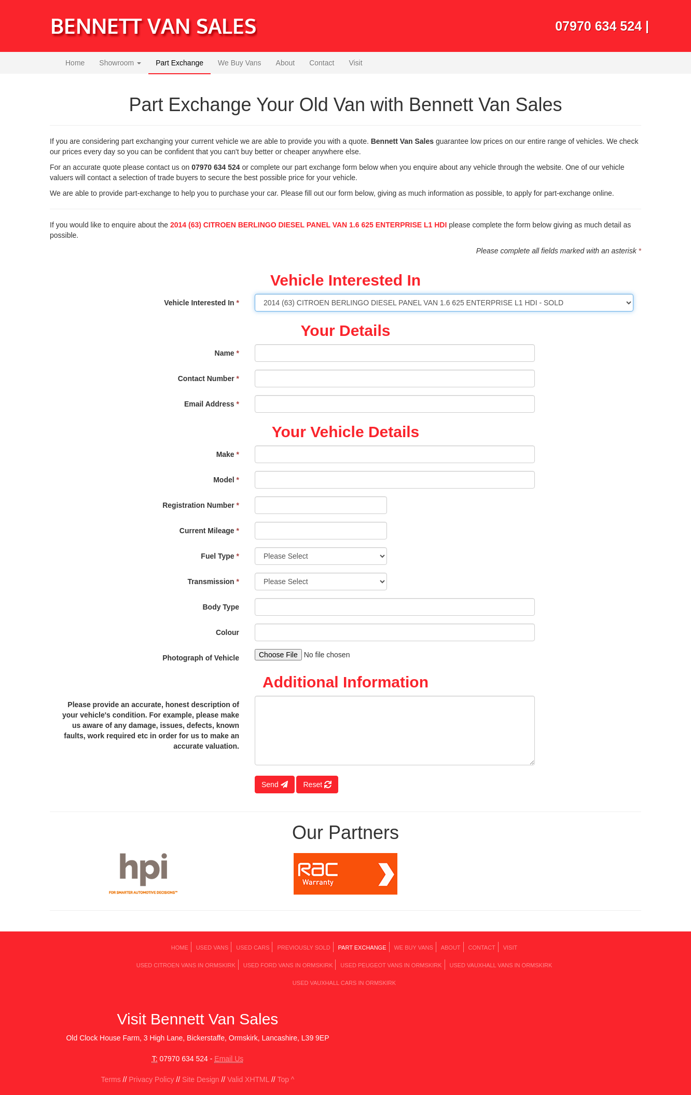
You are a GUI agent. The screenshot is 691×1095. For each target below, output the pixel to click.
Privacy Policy (151, 1079)
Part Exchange (179, 63)
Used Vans (212, 947)
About (285, 63)
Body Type (220, 607)
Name (227, 353)
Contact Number (208, 378)
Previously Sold (303, 947)
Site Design (200, 1079)
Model (226, 480)
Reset (317, 784)
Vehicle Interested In (201, 303)
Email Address (211, 404)
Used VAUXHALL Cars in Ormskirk (344, 983)
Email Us (228, 1059)
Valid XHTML (248, 1079)
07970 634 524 (598, 26)
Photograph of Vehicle (200, 658)
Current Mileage (209, 530)
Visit (355, 63)
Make (227, 454)
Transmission (213, 581)
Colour (227, 632)
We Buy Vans (239, 63)
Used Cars (252, 947)
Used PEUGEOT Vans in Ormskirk (390, 965)
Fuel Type (220, 556)
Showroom (120, 63)
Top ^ (285, 1079)
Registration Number (200, 505)
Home (75, 63)
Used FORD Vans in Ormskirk (288, 965)
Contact (321, 63)
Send (274, 784)
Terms (111, 1079)
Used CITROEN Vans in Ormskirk (186, 965)
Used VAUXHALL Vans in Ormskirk (500, 965)
